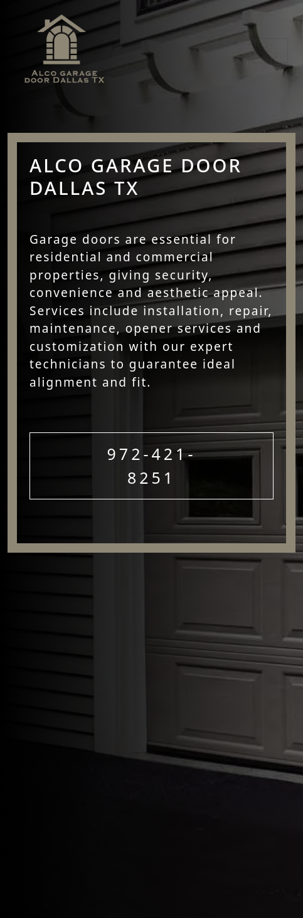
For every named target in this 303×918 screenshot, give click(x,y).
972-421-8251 (151, 465)
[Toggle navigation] (270, 50)
